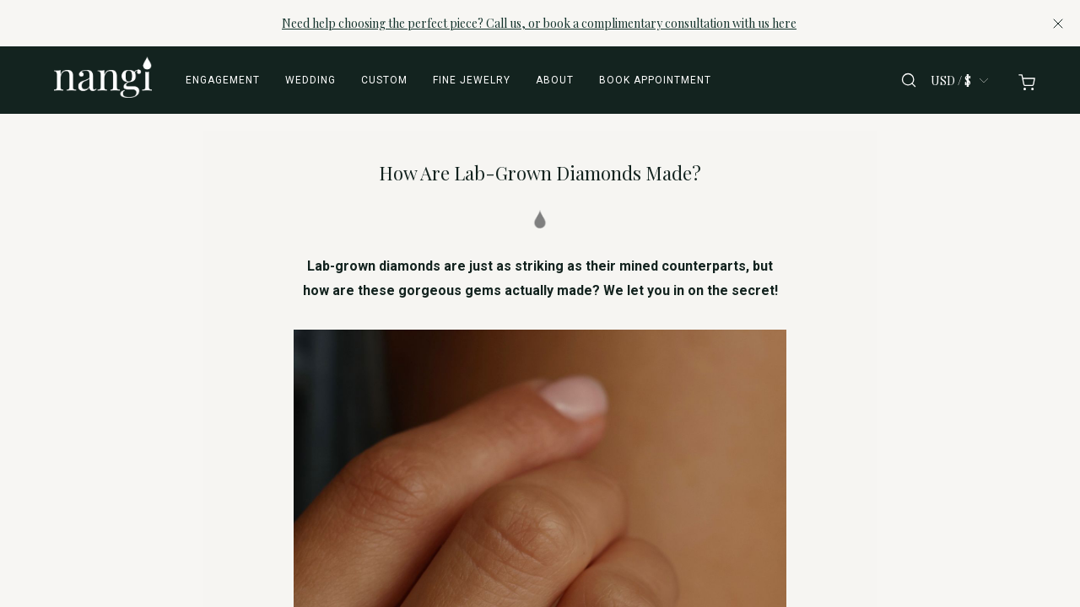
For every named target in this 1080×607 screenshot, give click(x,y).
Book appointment (655, 80)
